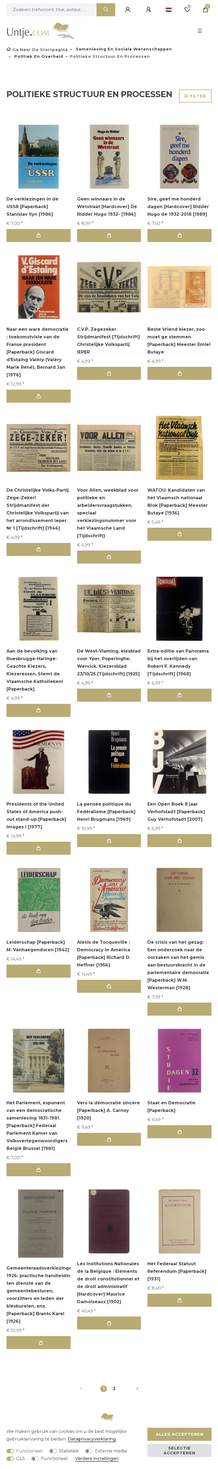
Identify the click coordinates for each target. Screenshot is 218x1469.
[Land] (168, 10)
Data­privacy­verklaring (92, 1439)
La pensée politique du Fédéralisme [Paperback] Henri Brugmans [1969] (106, 812)
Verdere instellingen (96, 1458)
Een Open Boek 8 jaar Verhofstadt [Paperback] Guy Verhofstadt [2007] (176, 812)
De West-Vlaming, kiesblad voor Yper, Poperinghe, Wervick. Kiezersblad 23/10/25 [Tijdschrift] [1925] (109, 662)
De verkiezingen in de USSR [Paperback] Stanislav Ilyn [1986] (32, 206)
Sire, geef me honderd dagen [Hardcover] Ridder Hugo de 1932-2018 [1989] (178, 206)
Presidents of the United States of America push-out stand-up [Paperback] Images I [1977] (36, 815)
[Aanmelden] (128, 9)
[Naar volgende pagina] (130, 1389)
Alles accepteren (179, 1434)
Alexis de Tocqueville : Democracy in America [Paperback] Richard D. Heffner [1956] (103, 954)
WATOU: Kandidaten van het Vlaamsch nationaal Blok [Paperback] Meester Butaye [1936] (177, 502)
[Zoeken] (106, 9)
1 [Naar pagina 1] (104, 1388)
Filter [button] (195, 96)
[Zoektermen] (51, 9)
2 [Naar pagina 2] (114, 1388)
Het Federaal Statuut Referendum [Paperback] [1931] (176, 1271)
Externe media (111, 1451)
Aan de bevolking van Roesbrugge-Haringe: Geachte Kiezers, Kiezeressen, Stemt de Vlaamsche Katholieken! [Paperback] (34, 670)
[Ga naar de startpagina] (37, 49)
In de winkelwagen (38, 235)
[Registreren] (149, 9)
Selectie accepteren (179, 1450)
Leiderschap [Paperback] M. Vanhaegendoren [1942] (37, 946)
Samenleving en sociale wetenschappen (123, 49)
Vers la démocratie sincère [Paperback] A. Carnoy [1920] (108, 1110)
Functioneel (29, 1451)
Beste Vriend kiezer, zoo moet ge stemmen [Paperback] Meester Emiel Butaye (178, 341)
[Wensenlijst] (187, 10)
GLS (20, 1458)
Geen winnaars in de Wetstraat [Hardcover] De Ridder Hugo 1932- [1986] (107, 206)
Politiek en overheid (38, 56)
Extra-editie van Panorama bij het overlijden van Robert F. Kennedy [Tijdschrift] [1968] (178, 662)
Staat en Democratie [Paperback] (171, 1106)
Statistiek (69, 1451)
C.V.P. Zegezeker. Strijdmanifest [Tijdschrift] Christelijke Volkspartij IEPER (108, 341)
